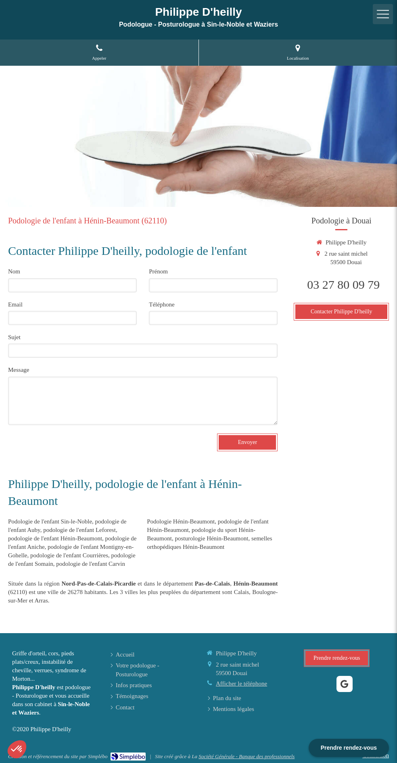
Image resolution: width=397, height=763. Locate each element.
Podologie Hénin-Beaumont (181, 521)
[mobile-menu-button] (383, 14)
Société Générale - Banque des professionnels (246, 756)
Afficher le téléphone (241, 683)
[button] (17, 749)
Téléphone (161, 304)
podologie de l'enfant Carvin (90, 564)
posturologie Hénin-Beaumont (211, 538)
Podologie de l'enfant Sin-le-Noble (50, 521)
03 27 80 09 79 (343, 284)
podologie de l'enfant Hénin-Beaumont (55, 538)
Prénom (158, 271)
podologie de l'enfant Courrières (69, 555)
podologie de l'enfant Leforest (79, 530)
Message (18, 370)
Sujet (14, 337)
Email (15, 304)
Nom (14, 271)
